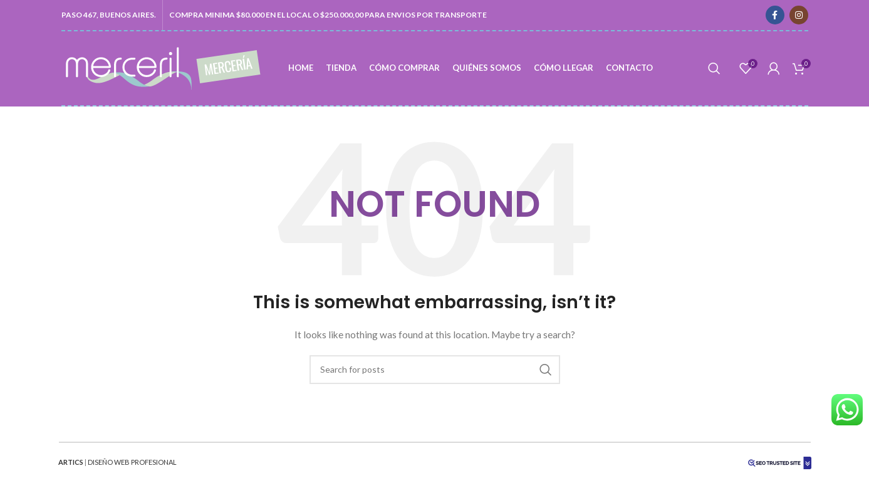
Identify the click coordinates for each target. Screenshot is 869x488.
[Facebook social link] (775, 15)
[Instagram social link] (798, 15)
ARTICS (70, 462)
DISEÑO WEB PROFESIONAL (132, 462)
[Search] (714, 68)
